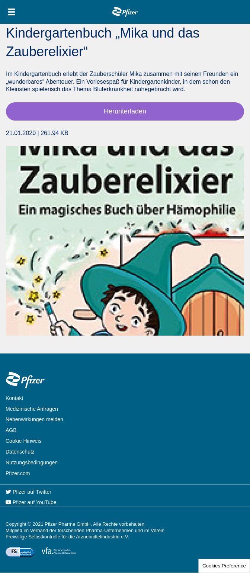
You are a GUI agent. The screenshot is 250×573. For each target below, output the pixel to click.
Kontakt (14, 398)
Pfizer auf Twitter (28, 492)
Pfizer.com (18, 473)
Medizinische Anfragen (32, 409)
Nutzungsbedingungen (32, 462)
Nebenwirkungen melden (34, 419)
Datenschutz (20, 452)
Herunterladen (125, 111)
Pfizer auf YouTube (31, 502)
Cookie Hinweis (23, 441)
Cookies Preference (224, 566)
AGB (11, 430)
